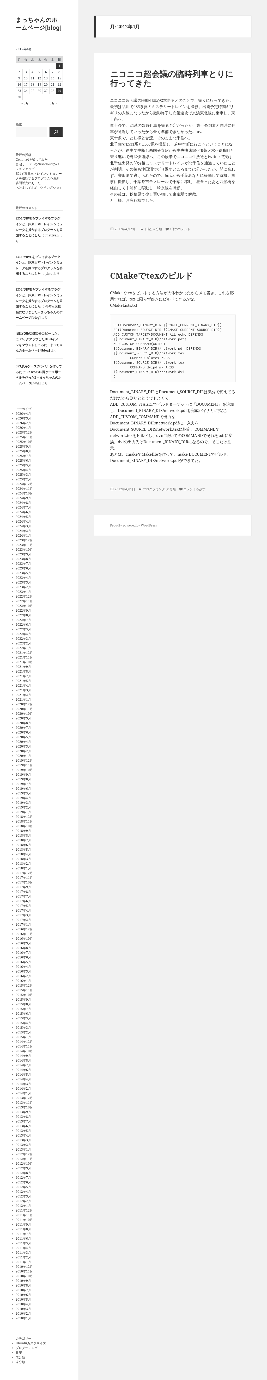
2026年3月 (23, 418)
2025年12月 (24, 432)
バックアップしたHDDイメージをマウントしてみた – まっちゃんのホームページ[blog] (39, 345)
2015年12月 (24, 985)
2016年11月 (24, 934)
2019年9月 (23, 774)
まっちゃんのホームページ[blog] (39, 23)
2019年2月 (23, 807)
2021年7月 (23, 676)
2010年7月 (23, 1290)
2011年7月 (23, 1234)
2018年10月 (24, 826)
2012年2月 (23, 1201)
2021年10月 (24, 662)
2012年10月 (24, 1163)
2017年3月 (23, 915)
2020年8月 (23, 723)
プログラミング (27, 1348)
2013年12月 (24, 1098)
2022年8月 (23, 615)
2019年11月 (24, 765)
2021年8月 (23, 671)
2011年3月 (23, 1252)
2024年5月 (23, 517)
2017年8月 (23, 891)
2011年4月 (23, 1248)
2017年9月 (23, 887)
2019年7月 (23, 784)
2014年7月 (23, 1065)
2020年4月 (23, 741)
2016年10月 (24, 938)
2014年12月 (24, 1041)
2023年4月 (23, 577)
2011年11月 (24, 1215)
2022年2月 (23, 643)
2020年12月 (24, 704)
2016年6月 (23, 957)
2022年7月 (23, 620)
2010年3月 (23, 1309)
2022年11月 (24, 601)
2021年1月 (23, 699)
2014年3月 (23, 1084)
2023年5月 (23, 573)
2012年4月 (23, 1191)
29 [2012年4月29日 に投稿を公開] (59, 91)
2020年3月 (23, 746)
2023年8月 (23, 559)
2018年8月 (23, 835)
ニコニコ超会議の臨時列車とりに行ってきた (171, 78)
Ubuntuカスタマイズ (31, 1343)
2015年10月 (24, 995)
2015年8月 (23, 1004)
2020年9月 (23, 718)
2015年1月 (23, 1037)
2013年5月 (23, 1130)
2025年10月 (24, 442)
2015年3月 (23, 1027)
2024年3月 (23, 526)
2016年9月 (23, 943)
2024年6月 (23, 512)
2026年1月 (23, 427)
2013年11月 (24, 1102)
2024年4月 (23, 521)
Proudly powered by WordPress (133, 525)
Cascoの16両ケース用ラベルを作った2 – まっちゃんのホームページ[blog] (38, 377)
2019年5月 (23, 793)
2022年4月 (23, 634)
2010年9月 (23, 1280)
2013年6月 (23, 1126)
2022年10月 (24, 606)
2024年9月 (23, 498)
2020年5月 (23, 737)
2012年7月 (23, 1177)
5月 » (53, 103)
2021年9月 (23, 666)
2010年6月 (23, 1295)
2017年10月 (24, 882)
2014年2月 (23, 1088)
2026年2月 (23, 423)
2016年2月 (23, 976)
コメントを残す (194, 489)
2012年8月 (23, 1173)
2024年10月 (24, 493)
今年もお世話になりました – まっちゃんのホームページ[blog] (39, 312)
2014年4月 (23, 1079)
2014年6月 (23, 1070)
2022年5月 (23, 629)
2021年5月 (23, 681)
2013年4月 (23, 1135)
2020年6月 (23, 732)
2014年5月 (23, 1074)
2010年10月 (24, 1276)
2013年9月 (23, 1112)
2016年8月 (23, 948)
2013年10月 (24, 1107)
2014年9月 (23, 1055)
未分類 (20, 1357)
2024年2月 (23, 531)
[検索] (56, 132)
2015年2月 (23, 1032)
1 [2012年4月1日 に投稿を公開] (59, 66)
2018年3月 (23, 859)
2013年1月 (23, 1149)
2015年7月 (23, 1009)
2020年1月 (23, 756)
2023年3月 (23, 582)
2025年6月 (23, 460)
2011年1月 (23, 1262)
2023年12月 (24, 540)
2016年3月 (23, 971)
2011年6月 (23, 1238)
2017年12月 (24, 873)
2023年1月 (23, 591)
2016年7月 (23, 952)
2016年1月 (23, 980)
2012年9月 (23, 1168)
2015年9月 (23, 999)
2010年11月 (24, 1271)
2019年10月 (24, 770)
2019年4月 (23, 798)
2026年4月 (23, 413)
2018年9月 (23, 831)
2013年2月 (23, 1145)
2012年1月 (23, 1205)
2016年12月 (24, 929)
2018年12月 (24, 816)
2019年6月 (23, 788)
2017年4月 (23, 910)
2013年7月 (23, 1121)
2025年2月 (23, 479)
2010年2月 (23, 1313)
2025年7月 (23, 456)
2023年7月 (23, 563)
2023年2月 (23, 587)
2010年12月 (24, 1266)
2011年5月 (23, 1243)
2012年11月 (24, 1159)
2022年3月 (23, 638)
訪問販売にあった (28, 183)
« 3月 (25, 103)
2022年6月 (23, 624)
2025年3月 (23, 474)
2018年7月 (23, 840)
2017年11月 (24, 877)
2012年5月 (23, 1187)
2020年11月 (24, 709)
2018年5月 (23, 849)
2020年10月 (24, 713)
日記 (19, 1352)
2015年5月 (23, 1018)
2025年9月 (23, 446)
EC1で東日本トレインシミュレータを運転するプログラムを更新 (39, 175)
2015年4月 (23, 1023)
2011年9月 (23, 1224)
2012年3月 (23, 1196)
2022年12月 (24, 596)
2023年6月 (23, 568)
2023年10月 (24, 549)
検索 (19, 124)
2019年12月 (24, 760)
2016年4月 (23, 966)
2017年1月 (23, 924)
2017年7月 (23, 896)
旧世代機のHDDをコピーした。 (38, 333)
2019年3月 (23, 802)
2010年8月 (23, 1285)
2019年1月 (23, 812)
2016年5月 (23, 962)
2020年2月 (23, 751)
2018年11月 (24, 821)
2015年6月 (23, 1013)
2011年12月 (24, 1210)
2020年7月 (23, 727)
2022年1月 (23, 648)
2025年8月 (23, 451)
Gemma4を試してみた (32, 159)
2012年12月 (24, 1154)
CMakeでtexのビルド (151, 275)
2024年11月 (24, 488)
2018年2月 (23, 863)
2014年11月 (24, 1046)
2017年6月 (23, 901)
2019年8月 (23, 779)
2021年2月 (23, 695)
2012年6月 (23, 1182)
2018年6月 (23, 845)
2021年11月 (24, 657)
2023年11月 (24, 545)
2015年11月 (24, 990)
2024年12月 (24, 484)
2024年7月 (23, 507)
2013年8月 (23, 1116)
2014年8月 (23, 1060)
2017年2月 (23, 920)
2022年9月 (23, 610)
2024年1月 (23, 535)
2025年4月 (23, 470)
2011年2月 (23, 1257)
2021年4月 (23, 685)
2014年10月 (24, 1051)
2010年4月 (23, 1304)
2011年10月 (24, 1220)
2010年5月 (23, 1299)
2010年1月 (23, 1318)
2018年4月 (23, 854)
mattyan (52, 235)
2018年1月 (23, 868)
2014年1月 (23, 1093)
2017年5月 (23, 906)
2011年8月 (23, 1229)
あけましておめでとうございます (39, 187)
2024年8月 (23, 502)
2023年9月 (23, 554)
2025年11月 (24, 437)
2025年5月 (23, 465)
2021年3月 (23, 690)
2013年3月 (23, 1140)
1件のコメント (180, 229)
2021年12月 (24, 652)
